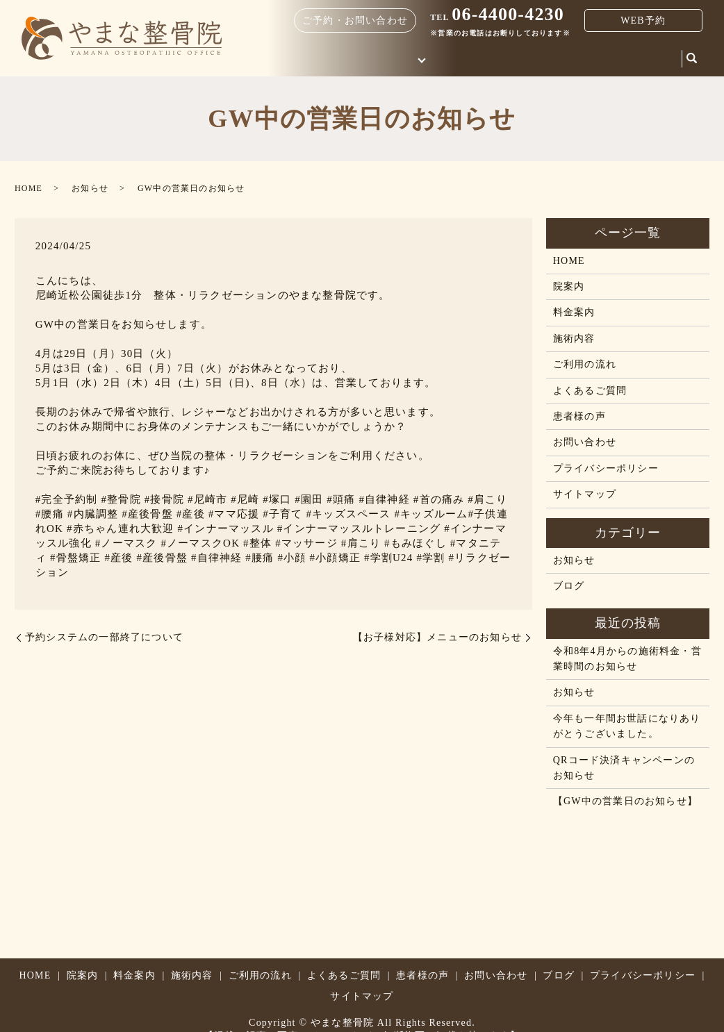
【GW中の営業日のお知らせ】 (625, 801)
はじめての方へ (417, 57)
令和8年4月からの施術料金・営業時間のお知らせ (627, 659)
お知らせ (90, 188)
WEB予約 (643, 20)
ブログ (660, 57)
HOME (354, 57)
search (692, 58)
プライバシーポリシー (606, 468)
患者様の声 (579, 416)
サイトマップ (584, 494)
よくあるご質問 (590, 390)
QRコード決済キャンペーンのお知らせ (624, 768)
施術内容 (574, 338)
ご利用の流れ (584, 364)
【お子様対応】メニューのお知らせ (437, 637)
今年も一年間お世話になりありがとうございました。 (627, 726)
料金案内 (496, 57)
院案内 (544, 57)
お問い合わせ (602, 57)
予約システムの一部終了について (104, 637)
